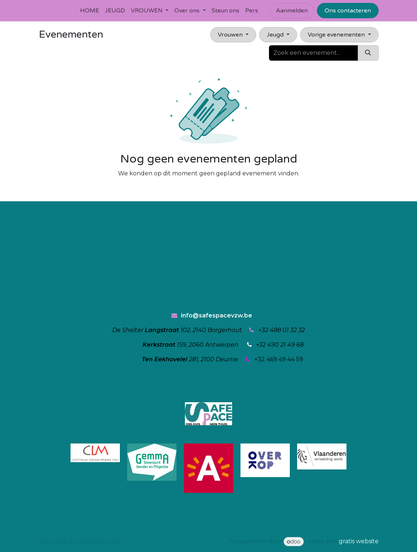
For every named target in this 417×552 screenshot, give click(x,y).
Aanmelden (292, 10)
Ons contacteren (348, 10)
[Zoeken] (368, 53)
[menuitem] (89, 10)
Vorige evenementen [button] (337, 34)
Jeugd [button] (276, 34)
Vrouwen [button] (231, 34)
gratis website (359, 541)
